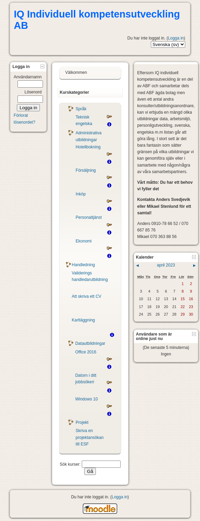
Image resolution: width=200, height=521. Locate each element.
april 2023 (166, 265)
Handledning (83, 264)
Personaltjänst (89, 217)
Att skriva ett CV (86, 296)
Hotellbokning (88, 147)
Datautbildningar (90, 343)
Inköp (81, 194)
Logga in (176, 38)
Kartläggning (83, 320)
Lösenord (33, 92)
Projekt (82, 422)
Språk (81, 108)
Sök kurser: (71, 464)
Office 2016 (85, 352)
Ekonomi (84, 241)
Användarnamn (28, 77)
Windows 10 (86, 399)
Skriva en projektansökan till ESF (89, 437)
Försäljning (86, 170)
